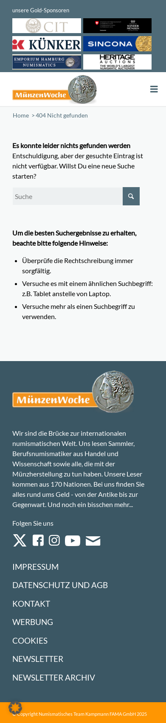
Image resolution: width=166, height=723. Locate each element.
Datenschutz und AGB (60, 585)
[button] (15, 707)
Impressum (35, 567)
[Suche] (76, 196)
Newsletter (37, 659)
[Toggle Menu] (154, 89)
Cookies (30, 640)
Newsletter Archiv (53, 677)
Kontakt (31, 603)
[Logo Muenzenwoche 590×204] (54, 89)
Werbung (32, 622)
